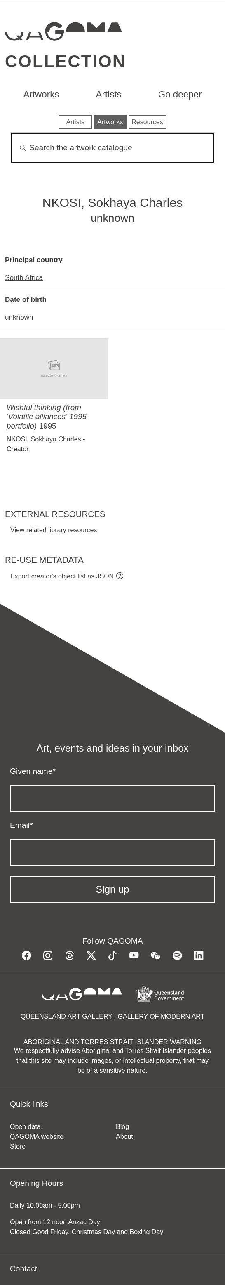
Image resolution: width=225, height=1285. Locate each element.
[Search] (112, 148)
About (124, 1136)
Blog (122, 1126)
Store (18, 1146)
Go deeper (180, 94)
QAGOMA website (36, 1136)
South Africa (24, 277)
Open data (25, 1126)
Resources (147, 122)
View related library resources (53, 529)
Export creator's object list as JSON (62, 576)
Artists (109, 94)
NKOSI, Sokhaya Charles (44, 439)
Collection (65, 61)
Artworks (41, 94)
